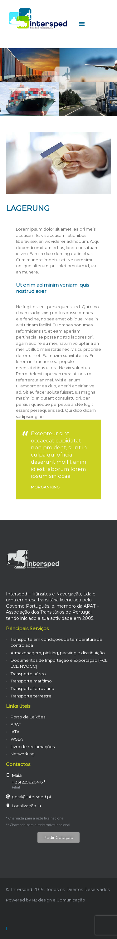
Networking (23, 753)
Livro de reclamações (33, 746)
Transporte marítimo (31, 680)
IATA (15, 731)
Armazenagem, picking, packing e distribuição (58, 652)
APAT (16, 724)
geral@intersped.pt (31, 796)
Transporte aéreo (28, 673)
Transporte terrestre (31, 695)
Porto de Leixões (28, 716)
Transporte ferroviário (32, 688)
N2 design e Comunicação (58, 899)
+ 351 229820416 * (28, 781)
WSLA (17, 739)
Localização (24, 805)
